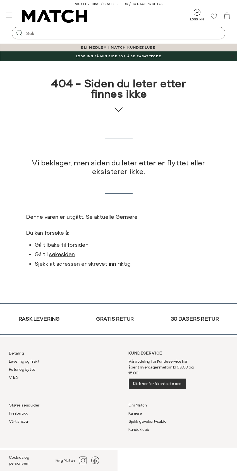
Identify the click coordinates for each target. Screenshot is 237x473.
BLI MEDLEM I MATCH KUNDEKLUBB (118, 47)
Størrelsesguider (24, 405)
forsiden (77, 244)
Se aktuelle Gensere (112, 216)
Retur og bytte (22, 369)
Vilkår (14, 377)
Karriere (135, 413)
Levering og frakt (24, 361)
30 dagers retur (195, 319)
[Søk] (19, 33)
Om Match (137, 405)
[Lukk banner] (232, 56)
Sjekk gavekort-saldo (147, 421)
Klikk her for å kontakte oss (157, 383)
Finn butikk (18, 413)
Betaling (16, 353)
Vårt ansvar (19, 421)
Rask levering (38, 319)
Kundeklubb (138, 429)
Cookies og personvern (19, 460)
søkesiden (62, 254)
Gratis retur (115, 319)
